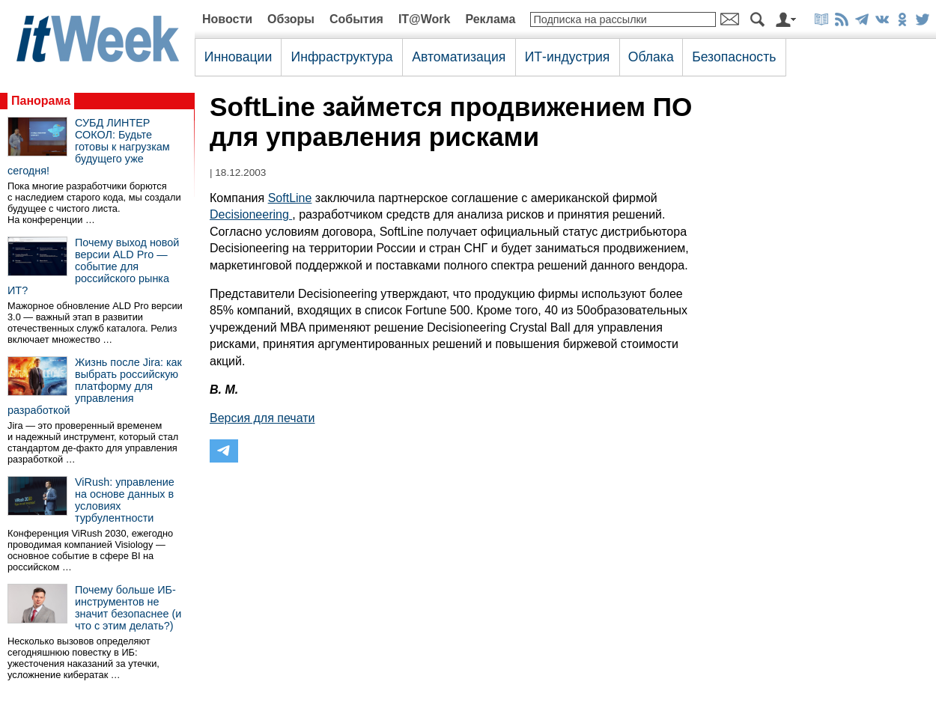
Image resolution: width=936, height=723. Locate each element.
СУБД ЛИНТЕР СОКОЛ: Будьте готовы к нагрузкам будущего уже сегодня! (88, 147)
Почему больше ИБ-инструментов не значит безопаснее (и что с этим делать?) (128, 608)
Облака (651, 56)
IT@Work (424, 19)
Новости (227, 19)
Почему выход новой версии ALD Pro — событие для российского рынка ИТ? (93, 266)
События (356, 19)
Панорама (40, 100)
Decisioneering (251, 214)
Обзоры (290, 19)
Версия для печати (262, 418)
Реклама (490, 19)
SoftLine (290, 198)
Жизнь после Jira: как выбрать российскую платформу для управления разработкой (94, 386)
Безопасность (734, 56)
